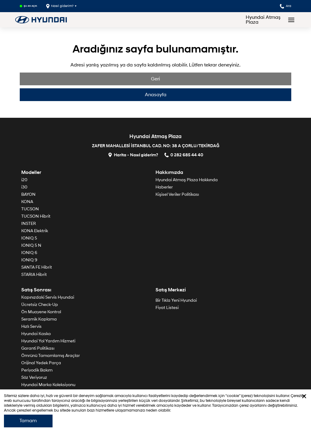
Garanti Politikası (37, 348)
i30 (24, 187)
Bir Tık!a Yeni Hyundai (176, 300)
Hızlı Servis (31, 326)
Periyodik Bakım (37, 370)
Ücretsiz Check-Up (39, 304)
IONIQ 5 (29, 238)
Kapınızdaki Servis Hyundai (47, 297)
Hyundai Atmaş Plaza (263, 20)
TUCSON (30, 209)
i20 (24, 179)
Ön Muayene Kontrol (41, 311)
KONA (27, 201)
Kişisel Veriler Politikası (177, 194)
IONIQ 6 (29, 252)
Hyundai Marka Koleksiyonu (48, 384)
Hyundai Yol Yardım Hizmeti (48, 341)
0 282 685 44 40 (183, 154)
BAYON (28, 194)
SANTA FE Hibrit (36, 267)
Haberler (164, 187)
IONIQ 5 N (31, 245)
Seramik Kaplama (39, 319)
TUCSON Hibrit (35, 216)
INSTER (28, 223)
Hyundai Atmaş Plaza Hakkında (187, 179)
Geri (155, 79)
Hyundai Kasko (36, 333)
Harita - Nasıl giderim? (133, 154)
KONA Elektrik (34, 230)
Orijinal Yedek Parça (41, 362)
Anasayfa (155, 95)
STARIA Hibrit (34, 274)
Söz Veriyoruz (34, 377)
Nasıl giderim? (59, 6)
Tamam (28, 421)
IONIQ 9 (29, 260)
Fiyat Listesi (167, 307)
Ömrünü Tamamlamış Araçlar (50, 355)
